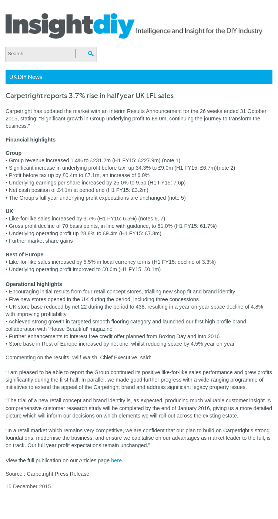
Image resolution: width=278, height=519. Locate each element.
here (116, 460)
